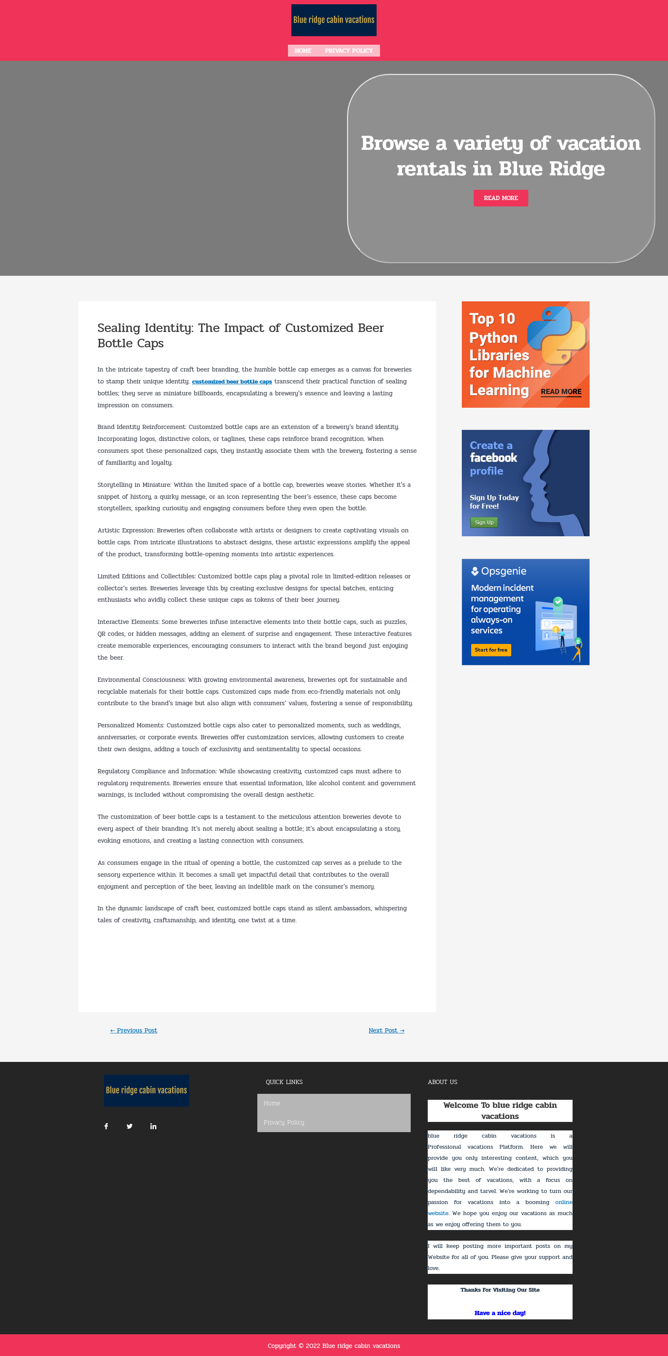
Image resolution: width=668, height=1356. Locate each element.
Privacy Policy (349, 50)
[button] (501, 196)
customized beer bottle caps (234, 380)
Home (303, 50)
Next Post (385, 1028)
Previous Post (136, 1028)
